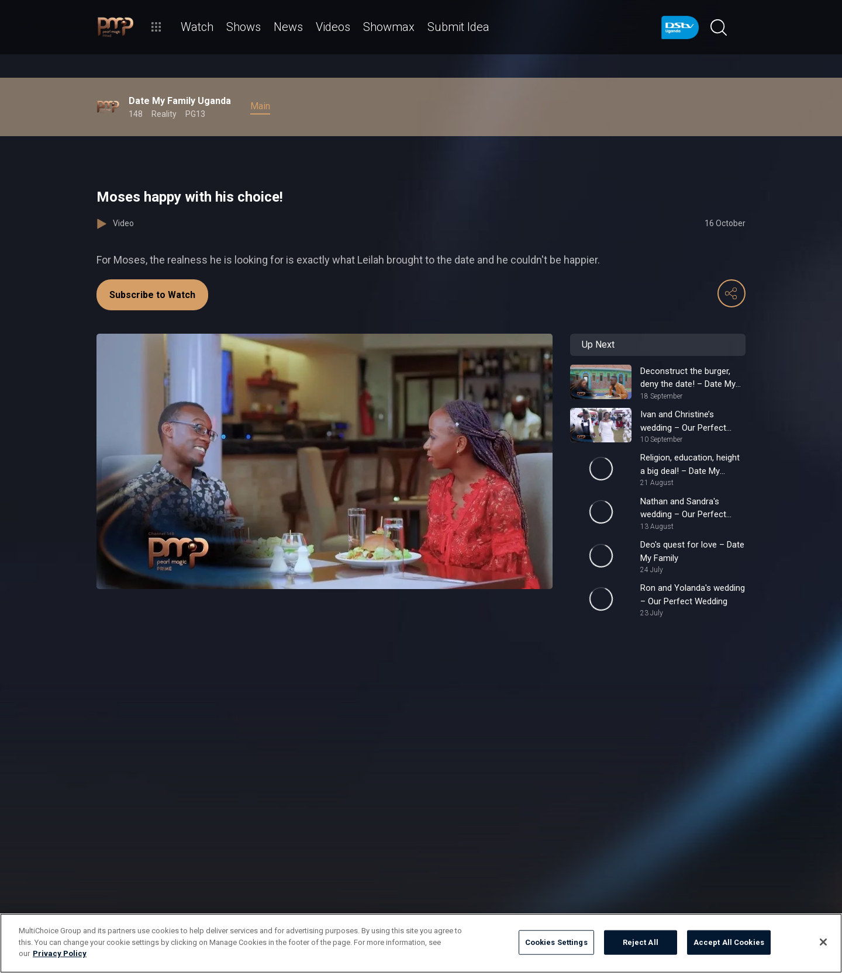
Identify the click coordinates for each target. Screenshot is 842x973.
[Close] (823, 942)
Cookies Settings (556, 942)
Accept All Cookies (728, 942)
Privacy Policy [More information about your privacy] (60, 953)
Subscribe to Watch (152, 294)
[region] (421, 943)
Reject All (640, 942)
